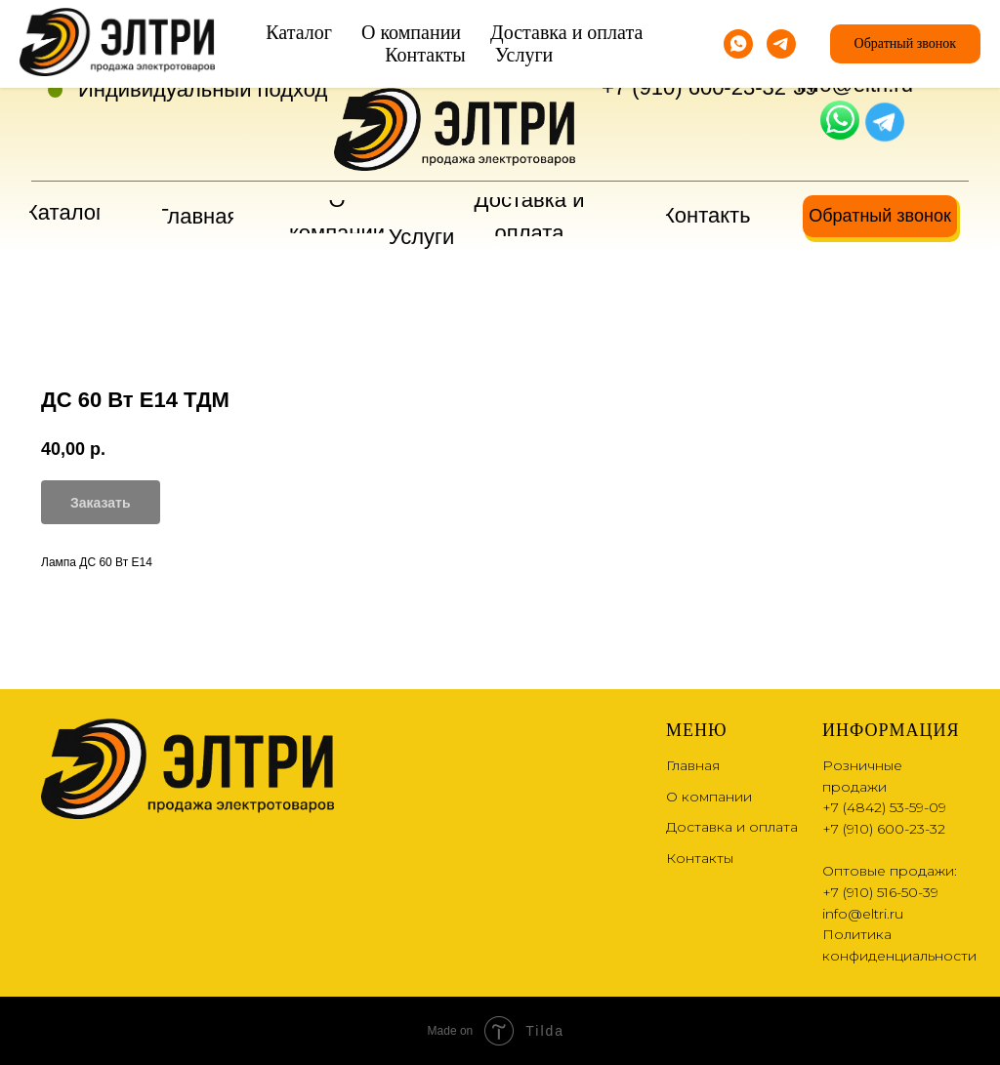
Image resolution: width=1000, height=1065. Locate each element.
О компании (709, 796)
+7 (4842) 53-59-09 (694, 54)
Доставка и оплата (732, 827)
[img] (839, 120)
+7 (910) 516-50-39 (880, 892)
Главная (693, 765)
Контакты (699, 858)
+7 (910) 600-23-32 (694, 87)
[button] (880, 216)
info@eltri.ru (855, 84)
